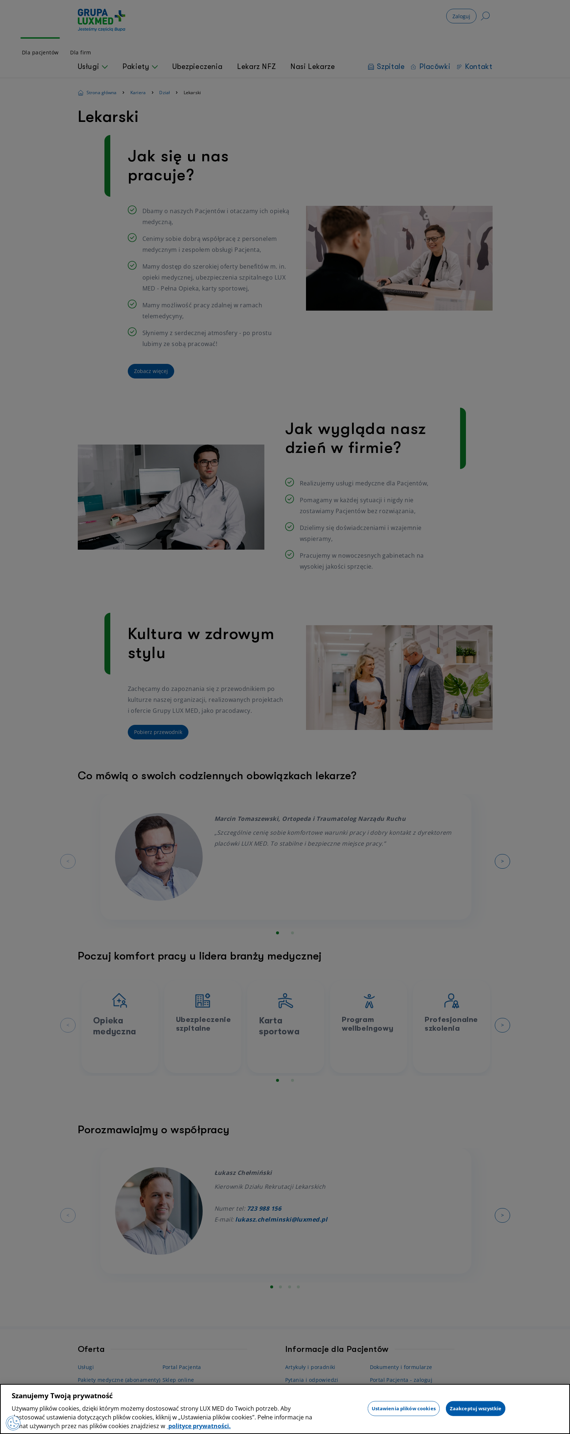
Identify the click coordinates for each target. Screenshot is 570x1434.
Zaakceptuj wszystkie (476, 1408)
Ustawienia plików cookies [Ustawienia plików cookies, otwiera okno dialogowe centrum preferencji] (404, 1408)
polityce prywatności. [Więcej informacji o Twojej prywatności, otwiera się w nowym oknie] (199, 1426)
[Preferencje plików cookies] (13, 1423)
